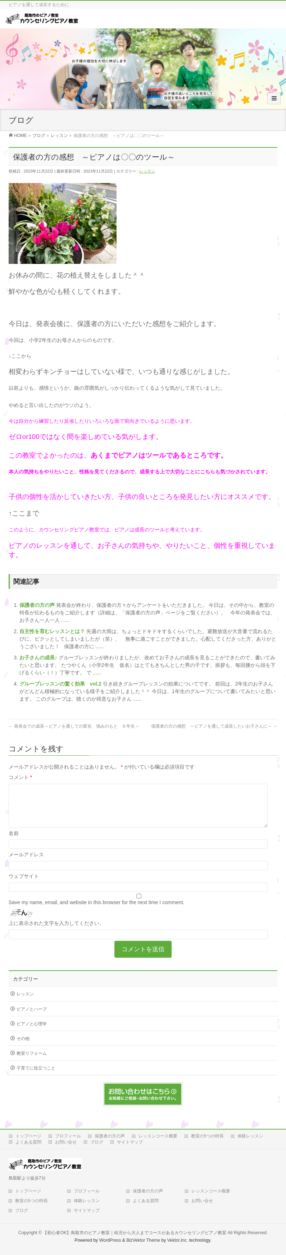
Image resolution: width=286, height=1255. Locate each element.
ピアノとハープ (32, 1017)
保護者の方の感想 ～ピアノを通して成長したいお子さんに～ (214, 726)
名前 (14, 842)
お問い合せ (66, 1142)
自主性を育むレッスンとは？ (52, 631)
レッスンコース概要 (158, 1136)
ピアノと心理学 (32, 1032)
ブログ (96, 1142)
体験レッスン (250, 1136)
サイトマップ (130, 1142)
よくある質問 (28, 1142)
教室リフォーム (32, 1061)
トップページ (28, 1136)
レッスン (147, 171)
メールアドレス (26, 863)
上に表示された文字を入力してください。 (56, 932)
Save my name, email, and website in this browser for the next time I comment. (97, 911)
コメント (20, 777)
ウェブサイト (24, 885)
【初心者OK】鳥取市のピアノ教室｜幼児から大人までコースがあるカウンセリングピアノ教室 (134, 1232)
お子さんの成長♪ (39, 657)
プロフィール (68, 1136)
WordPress (110, 1240)
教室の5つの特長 (207, 1136)
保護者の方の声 (37, 605)
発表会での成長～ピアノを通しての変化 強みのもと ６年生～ (74, 726)
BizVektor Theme (143, 1240)
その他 (23, 1047)
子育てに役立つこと (36, 1076)
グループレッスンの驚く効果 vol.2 (61, 684)
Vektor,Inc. (177, 1240)
